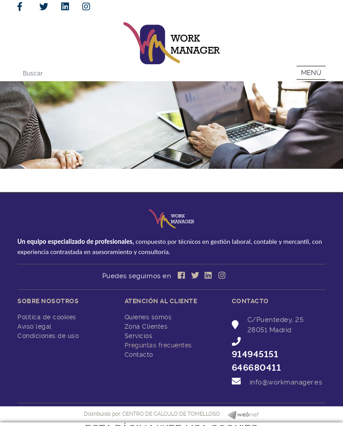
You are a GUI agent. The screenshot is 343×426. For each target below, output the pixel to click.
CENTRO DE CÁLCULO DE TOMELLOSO (171, 414)
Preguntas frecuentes (158, 345)
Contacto (139, 354)
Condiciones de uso (48, 335)
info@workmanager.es (286, 382)
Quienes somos (148, 317)
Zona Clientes (146, 326)
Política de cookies (46, 317)
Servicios (139, 335)
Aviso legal (34, 326)
